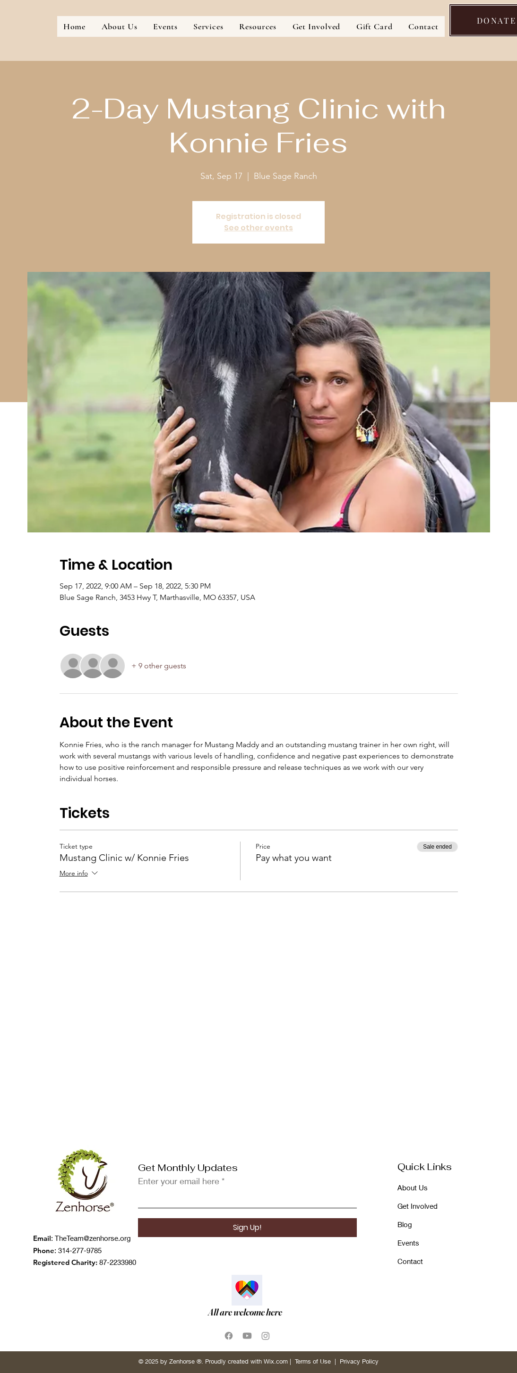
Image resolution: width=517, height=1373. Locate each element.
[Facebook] (229, 1336)
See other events (258, 227)
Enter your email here (178, 1181)
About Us (412, 1187)
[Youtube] (247, 1336)
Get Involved (417, 1206)
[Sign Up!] (247, 1227)
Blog (404, 1224)
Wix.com (276, 1361)
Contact (410, 1261)
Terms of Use (313, 1361)
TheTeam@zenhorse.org (93, 1238)
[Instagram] (265, 1336)
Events (408, 1242)
